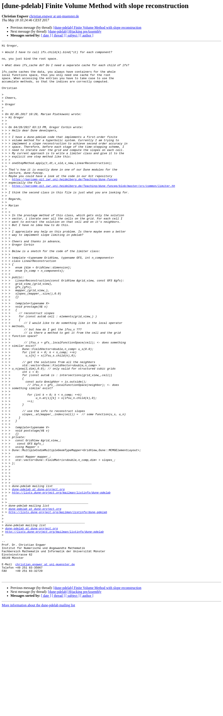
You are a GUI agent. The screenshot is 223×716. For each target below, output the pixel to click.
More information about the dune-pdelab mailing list (38, 712)
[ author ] (86, 35)
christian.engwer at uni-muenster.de (54, 16)
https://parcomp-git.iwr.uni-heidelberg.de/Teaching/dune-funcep (64, 207)
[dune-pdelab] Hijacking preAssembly (74, 31)
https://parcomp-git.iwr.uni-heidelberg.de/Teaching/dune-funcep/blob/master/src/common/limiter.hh (93, 214)
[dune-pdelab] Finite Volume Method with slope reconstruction (97, 27)
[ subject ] (72, 35)
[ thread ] (58, 35)
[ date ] (46, 35)
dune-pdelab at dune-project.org (38, 578)
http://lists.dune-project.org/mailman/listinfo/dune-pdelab (61, 582)
